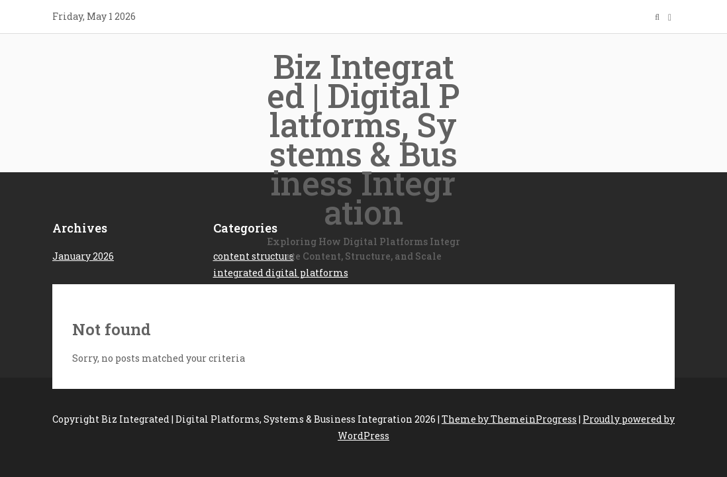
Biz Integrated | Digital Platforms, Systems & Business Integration (363, 154)
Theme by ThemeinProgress (509, 419)
